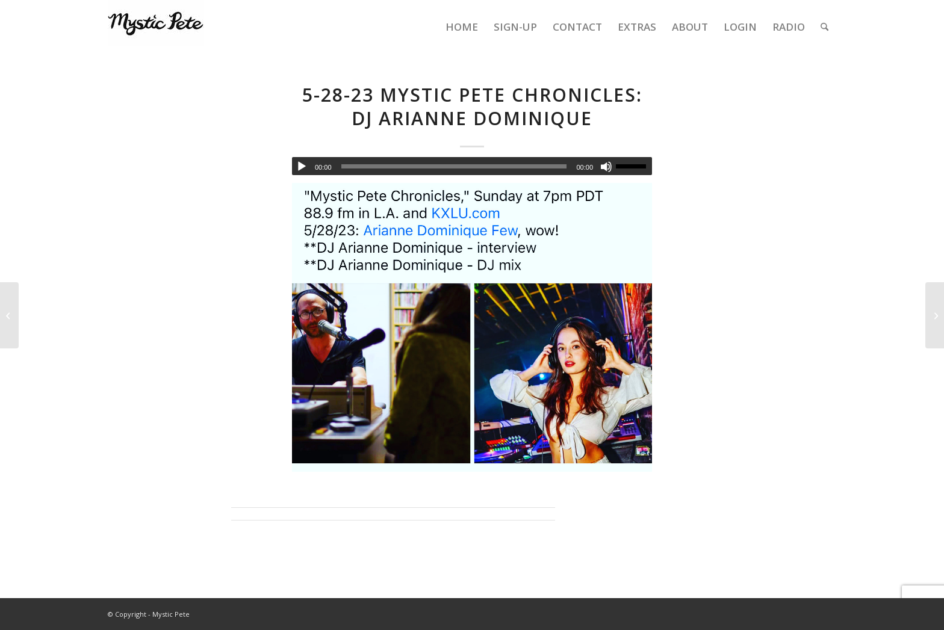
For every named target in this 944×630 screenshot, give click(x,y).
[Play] (302, 167)
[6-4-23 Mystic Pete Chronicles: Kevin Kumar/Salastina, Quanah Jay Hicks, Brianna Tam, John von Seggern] (934, 315)
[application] (472, 166)
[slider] (454, 166)
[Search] (824, 27)
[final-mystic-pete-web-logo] (156, 27)
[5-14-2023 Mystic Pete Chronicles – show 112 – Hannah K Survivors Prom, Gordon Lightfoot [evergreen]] (9, 315)
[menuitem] (462, 27)
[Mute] (606, 167)
